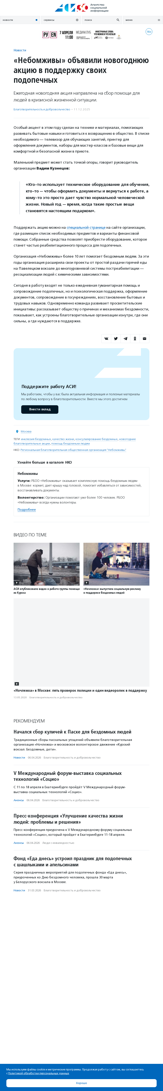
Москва (26, 431)
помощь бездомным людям (70, 443)
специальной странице (87, 227)
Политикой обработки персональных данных (38, 1073)
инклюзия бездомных (36, 439)
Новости (20, 50)
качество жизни (63, 439)
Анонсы (19, 800)
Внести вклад (39, 409)
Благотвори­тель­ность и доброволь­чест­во (42, 109)
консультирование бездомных (97, 439)
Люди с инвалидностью (58, 842)
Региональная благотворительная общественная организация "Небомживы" (73, 450)
